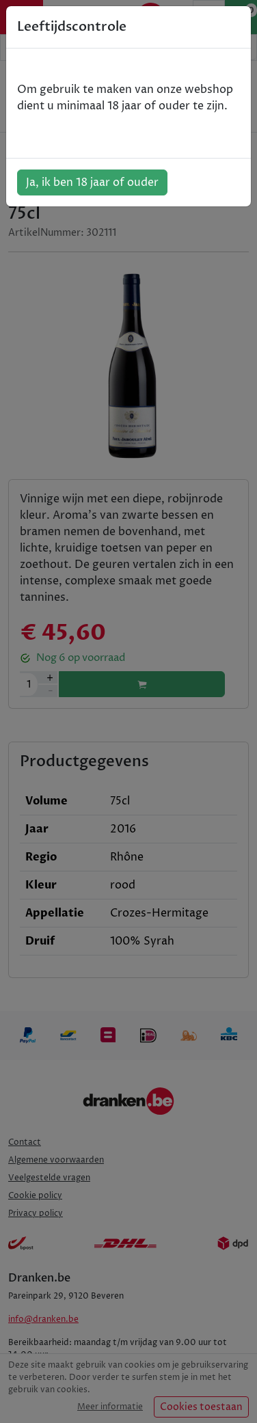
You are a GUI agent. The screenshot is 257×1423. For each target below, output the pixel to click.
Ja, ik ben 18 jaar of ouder (92, 182)
